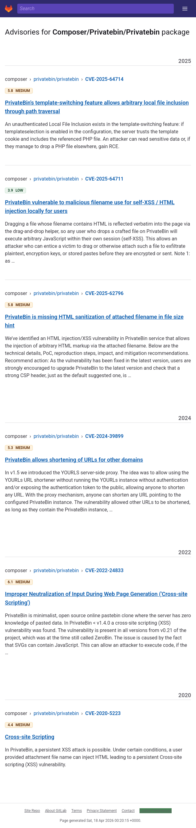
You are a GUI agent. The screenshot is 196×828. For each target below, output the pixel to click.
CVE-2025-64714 (104, 79)
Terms (76, 811)
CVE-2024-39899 (104, 436)
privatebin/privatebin (56, 79)
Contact (128, 811)
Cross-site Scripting (29, 737)
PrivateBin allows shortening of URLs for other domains (74, 459)
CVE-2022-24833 (104, 570)
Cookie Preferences (156, 811)
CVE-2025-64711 (104, 179)
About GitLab (56, 811)
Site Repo (32, 811)
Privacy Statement (102, 811)
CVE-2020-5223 (103, 713)
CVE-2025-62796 (104, 293)
